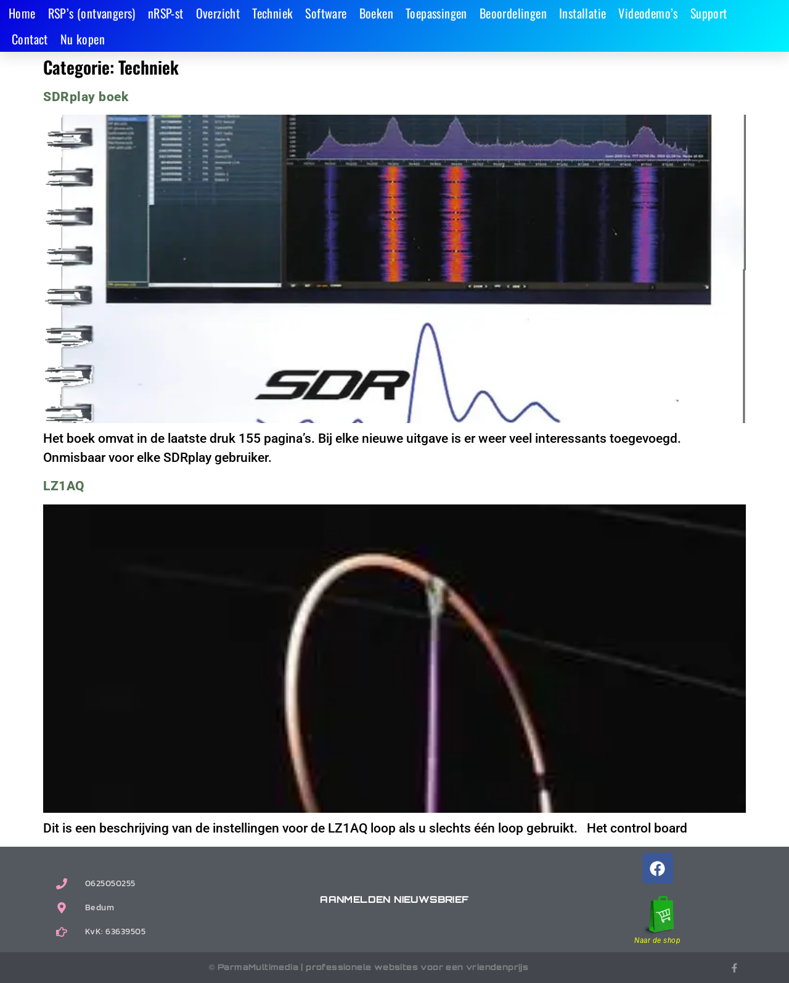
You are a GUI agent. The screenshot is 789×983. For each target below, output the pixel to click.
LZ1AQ (63, 486)
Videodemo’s (647, 13)
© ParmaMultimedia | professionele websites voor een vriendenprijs (369, 967)
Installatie (582, 13)
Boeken (376, 13)
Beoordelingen (513, 13)
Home (22, 13)
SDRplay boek (85, 96)
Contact (30, 39)
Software (325, 13)
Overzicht (218, 13)
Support (708, 13)
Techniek (272, 13)
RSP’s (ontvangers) (92, 13)
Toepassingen (436, 13)
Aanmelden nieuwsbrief (394, 899)
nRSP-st (166, 13)
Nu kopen (82, 39)
